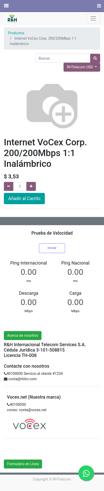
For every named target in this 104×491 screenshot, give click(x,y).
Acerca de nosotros (22, 335)
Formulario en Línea (23, 464)
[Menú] (98, 6)
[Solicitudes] (6, 6)
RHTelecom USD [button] (80, 67)
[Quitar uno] (8, 186)
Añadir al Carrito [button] (24, 198)
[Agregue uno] (31, 186)
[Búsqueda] (95, 58)
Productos (16, 33)
